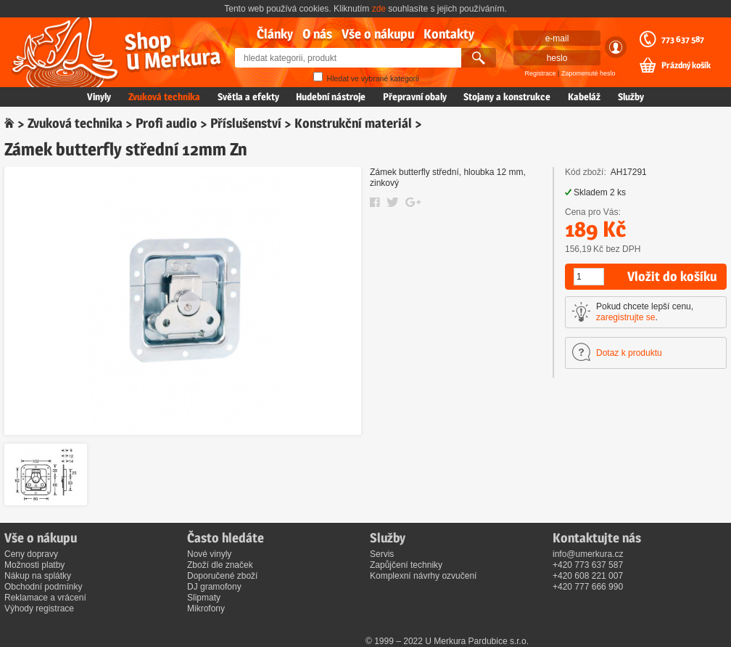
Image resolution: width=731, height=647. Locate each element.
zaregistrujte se (625, 317)
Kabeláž (584, 96)
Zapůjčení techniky (406, 565)
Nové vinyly (209, 554)
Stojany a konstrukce (506, 96)
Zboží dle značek (220, 565)
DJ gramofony (214, 587)
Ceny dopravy (31, 554)
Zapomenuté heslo (588, 73)
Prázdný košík (686, 65)
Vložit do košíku (671, 276)
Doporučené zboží (222, 576)
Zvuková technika (164, 96)
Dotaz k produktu (629, 353)
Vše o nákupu (378, 33)
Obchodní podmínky (43, 587)
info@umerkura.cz (588, 554)
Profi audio (166, 123)
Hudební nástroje (331, 96)
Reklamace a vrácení (45, 598)
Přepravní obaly (415, 96)
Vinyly (99, 96)
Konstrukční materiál (353, 123)
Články (275, 33)
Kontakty (449, 33)
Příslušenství (245, 123)
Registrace (540, 73)
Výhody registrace (39, 608)
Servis (382, 554)
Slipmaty (203, 598)
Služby (631, 96)
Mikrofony (206, 608)
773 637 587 (682, 39)
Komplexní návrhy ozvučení (423, 576)
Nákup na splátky (37, 576)
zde (379, 9)
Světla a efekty (248, 96)
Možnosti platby (34, 565)
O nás (317, 33)
